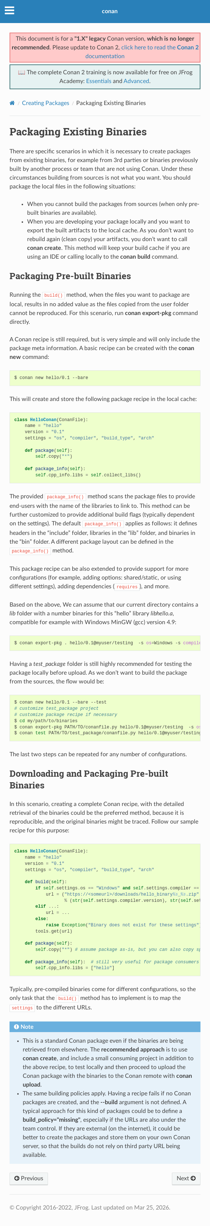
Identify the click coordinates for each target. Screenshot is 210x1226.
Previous (28, 1178)
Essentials (98, 81)
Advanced (136, 81)
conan (110, 11)
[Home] (12, 103)
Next (186, 1178)
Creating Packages (45, 103)
